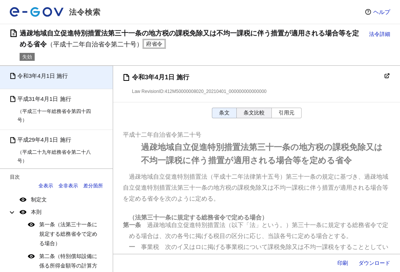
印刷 (342, 263)
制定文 (39, 199)
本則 (36, 212)
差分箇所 (93, 186)
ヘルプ (381, 12)
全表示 (45, 186)
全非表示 (68, 186)
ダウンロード (374, 263)
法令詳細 (379, 34)
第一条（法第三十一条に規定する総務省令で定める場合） (68, 233)
